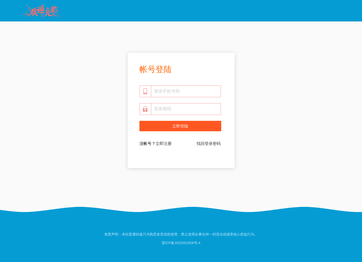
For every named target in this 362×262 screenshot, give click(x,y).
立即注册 (164, 143)
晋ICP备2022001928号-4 (181, 243)
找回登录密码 (209, 143)
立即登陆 (180, 126)
